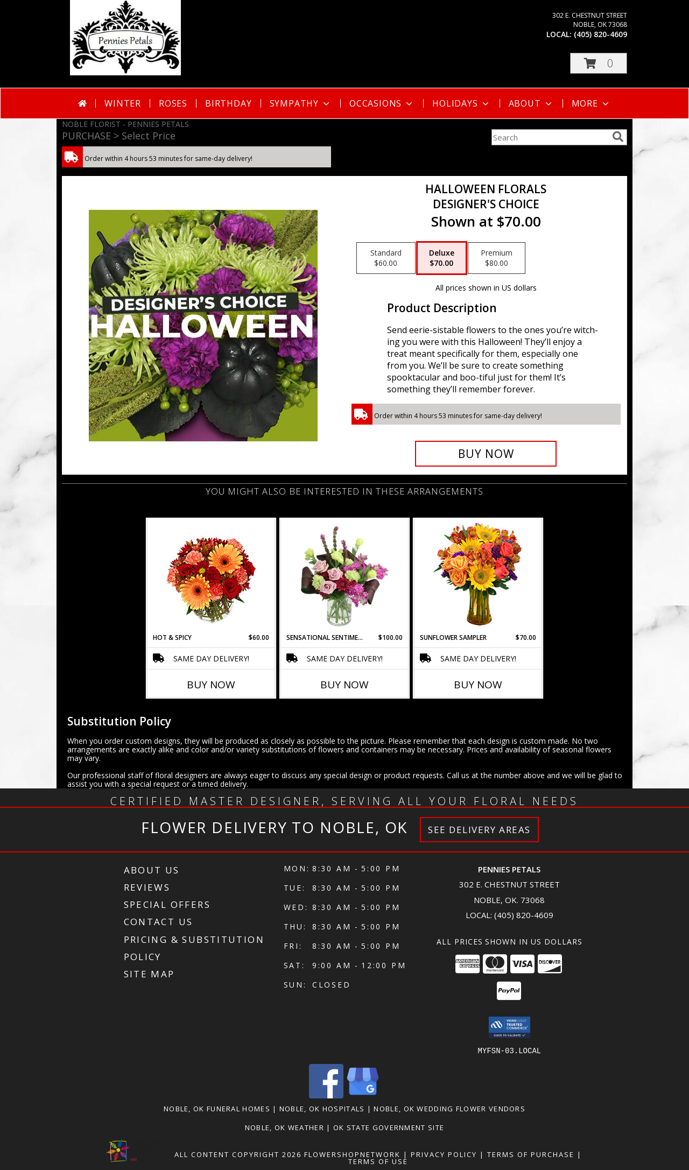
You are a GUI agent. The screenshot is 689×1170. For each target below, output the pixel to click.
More (591, 103)
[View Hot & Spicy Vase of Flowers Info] (211, 576)
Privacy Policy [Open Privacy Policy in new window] (444, 1154)
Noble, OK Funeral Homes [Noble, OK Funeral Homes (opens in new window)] (217, 1108)
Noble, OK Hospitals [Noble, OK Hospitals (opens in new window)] (322, 1108)
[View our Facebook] (326, 1095)
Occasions (381, 103)
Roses (173, 103)
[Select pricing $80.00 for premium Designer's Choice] (496, 258)
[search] (618, 137)
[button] (598, 63)
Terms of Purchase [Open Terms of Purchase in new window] (530, 1154)
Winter (122, 103)
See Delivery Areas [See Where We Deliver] (479, 829)
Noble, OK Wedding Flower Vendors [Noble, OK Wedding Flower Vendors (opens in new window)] (449, 1108)
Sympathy (301, 103)
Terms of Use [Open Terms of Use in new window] (378, 1161)
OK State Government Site (388, 1127)
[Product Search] (549, 137)
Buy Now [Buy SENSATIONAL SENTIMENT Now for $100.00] (344, 685)
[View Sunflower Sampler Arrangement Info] (478, 576)
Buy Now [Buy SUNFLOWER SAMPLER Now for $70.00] (478, 685)
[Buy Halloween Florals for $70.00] (486, 454)
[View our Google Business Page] (363, 1095)
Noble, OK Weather (284, 1127)
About (531, 103)
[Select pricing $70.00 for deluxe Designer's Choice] (442, 258)
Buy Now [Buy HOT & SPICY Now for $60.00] (211, 685)
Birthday (228, 103)
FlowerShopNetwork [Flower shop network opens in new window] (352, 1154)
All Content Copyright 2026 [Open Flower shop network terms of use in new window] (237, 1154)
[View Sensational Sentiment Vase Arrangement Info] (345, 575)
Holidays (461, 103)
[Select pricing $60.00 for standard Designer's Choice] (386, 258)
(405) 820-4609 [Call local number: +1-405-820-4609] (600, 34)
